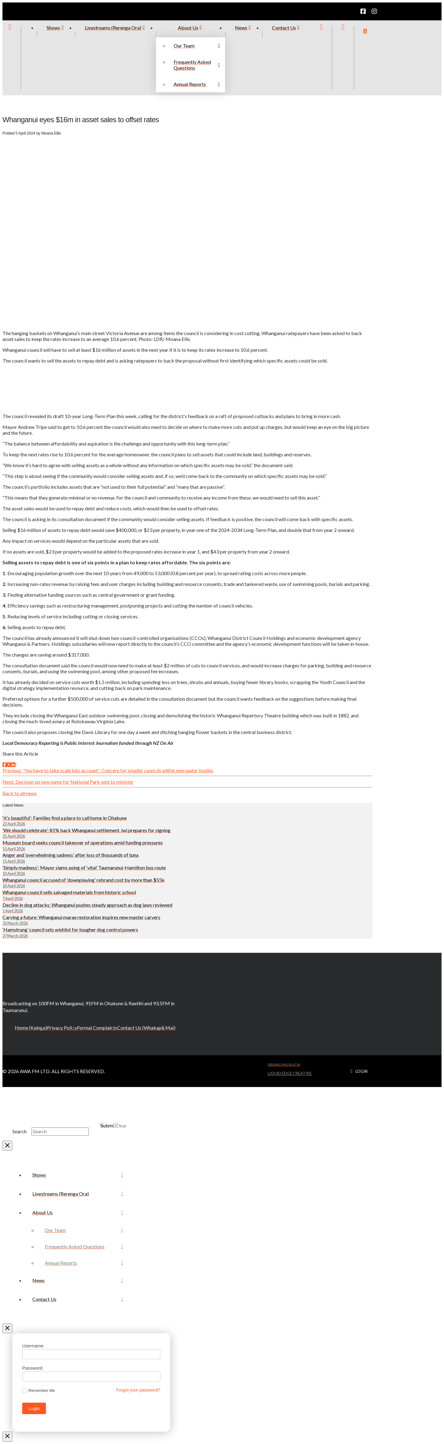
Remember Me (38, 1390)
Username (32, 1345)
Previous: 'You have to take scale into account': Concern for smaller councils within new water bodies (107, 770)
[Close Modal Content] (7, 1146)
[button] (365, 57)
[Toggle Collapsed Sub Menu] (78, 1212)
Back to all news (19, 793)
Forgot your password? (138, 1390)
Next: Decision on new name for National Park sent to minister (68, 782)
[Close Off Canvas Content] (7, 1328)
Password (32, 1368)
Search (19, 1131)
